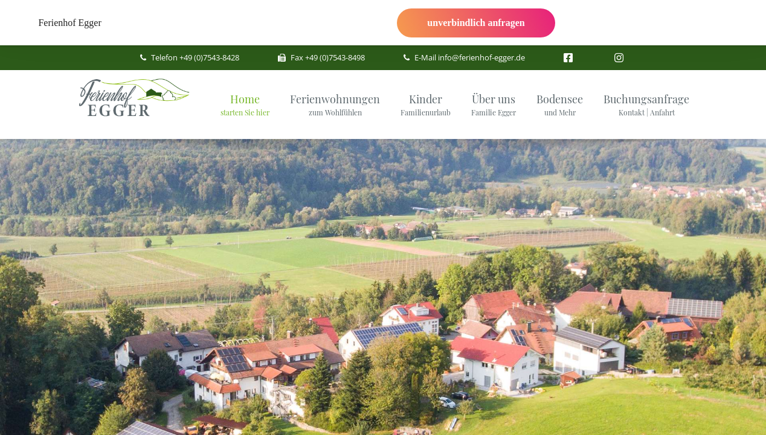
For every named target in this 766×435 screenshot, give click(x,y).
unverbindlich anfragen (475, 23)
